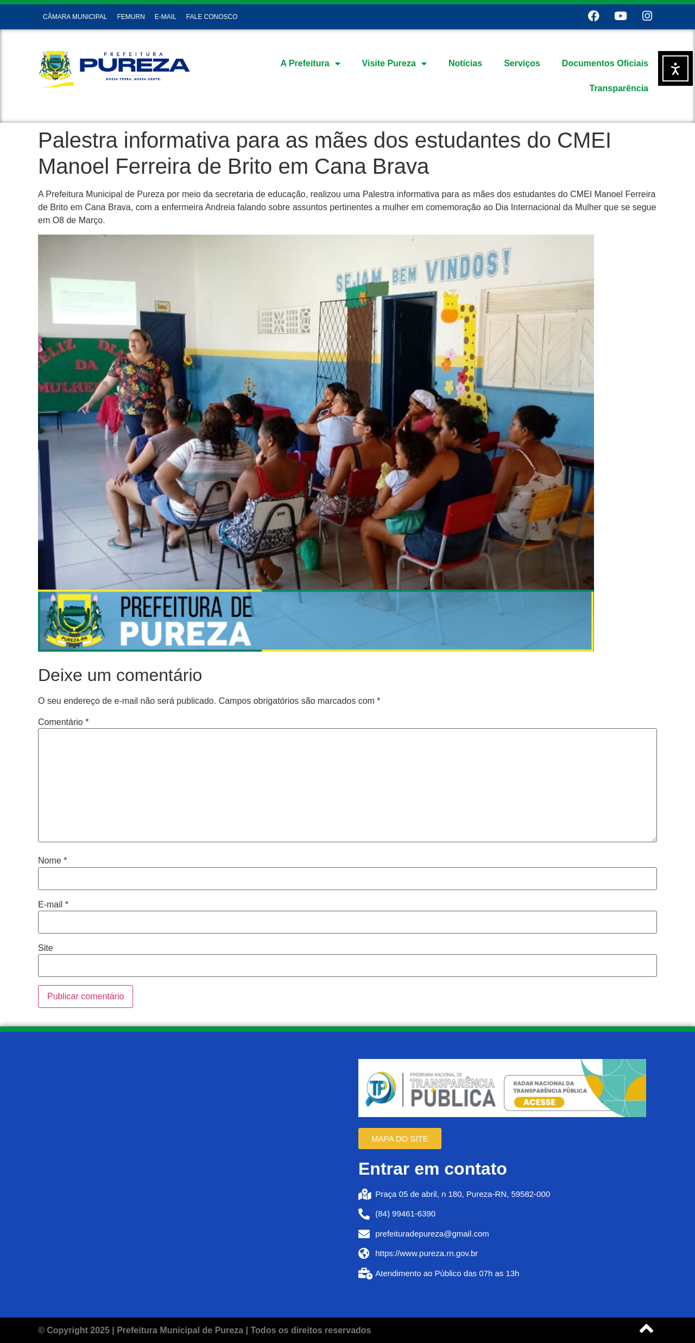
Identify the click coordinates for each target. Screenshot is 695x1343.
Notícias (465, 63)
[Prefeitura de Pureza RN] (193, 1175)
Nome (52, 860)
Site (45, 948)
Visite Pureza (394, 63)
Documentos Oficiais (605, 63)
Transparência (619, 88)
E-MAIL (165, 17)
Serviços (522, 63)
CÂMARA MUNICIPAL (75, 17)
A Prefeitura (310, 63)
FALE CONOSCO (212, 17)
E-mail (53, 904)
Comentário (63, 722)
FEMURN (130, 17)
